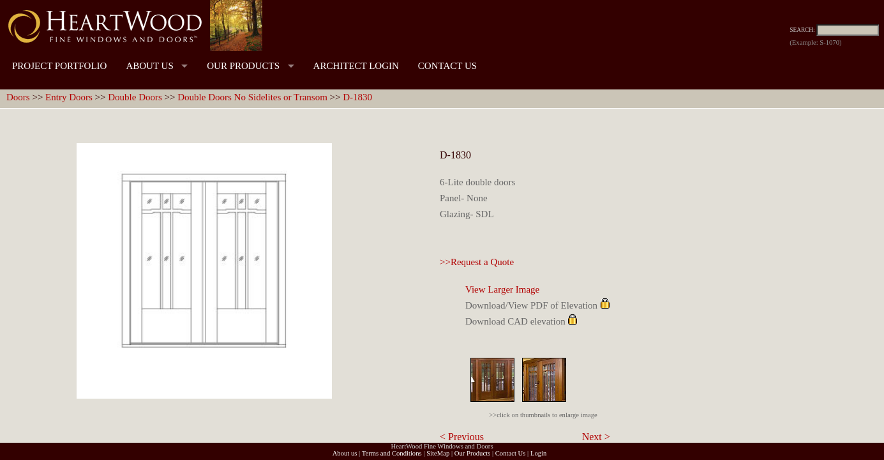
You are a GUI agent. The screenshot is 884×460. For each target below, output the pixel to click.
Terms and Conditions (392, 453)
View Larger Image (502, 289)
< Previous (462, 436)
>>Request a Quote (477, 262)
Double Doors (135, 97)
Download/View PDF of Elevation (531, 305)
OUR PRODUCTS (243, 66)
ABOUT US (149, 66)
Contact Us (510, 453)
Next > (596, 436)
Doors (18, 97)
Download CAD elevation (515, 321)
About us (345, 453)
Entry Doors (69, 97)
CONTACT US (447, 66)
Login (538, 453)
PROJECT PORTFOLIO (59, 66)
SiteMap (437, 453)
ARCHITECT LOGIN (356, 66)
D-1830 (357, 97)
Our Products (472, 453)
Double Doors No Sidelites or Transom (252, 97)
